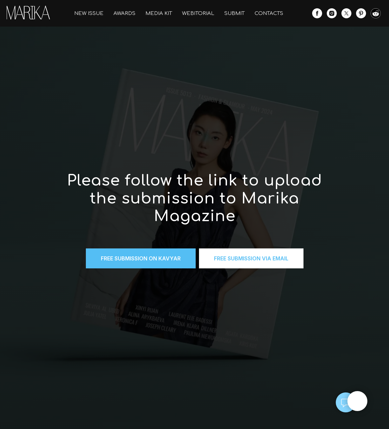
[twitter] (346, 13)
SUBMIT (234, 13)
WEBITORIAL (198, 13)
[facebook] (317, 13)
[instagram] (332, 13)
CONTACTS (269, 13)
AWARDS (124, 13)
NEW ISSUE (88, 13)
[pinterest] (361, 13)
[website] (376, 13)
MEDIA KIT (158, 13)
